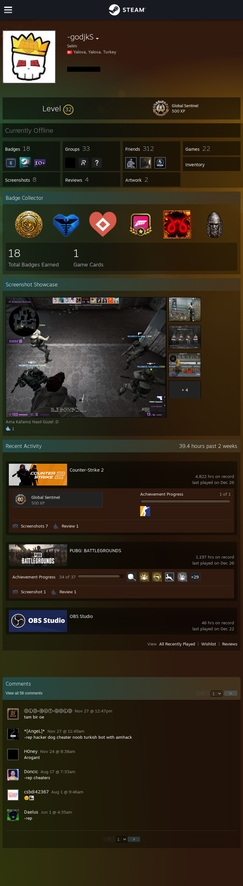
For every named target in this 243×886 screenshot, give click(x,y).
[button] (57, 108)
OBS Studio (81, 616)
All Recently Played (177, 643)
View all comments (24, 693)
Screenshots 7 (34, 526)
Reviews (229, 643)
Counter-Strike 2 (87, 470)
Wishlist (208, 643)
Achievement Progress (161, 494)
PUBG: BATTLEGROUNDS (95, 550)
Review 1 (70, 526)
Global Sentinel (45, 497)
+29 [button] (195, 576)
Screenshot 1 (33, 591)
